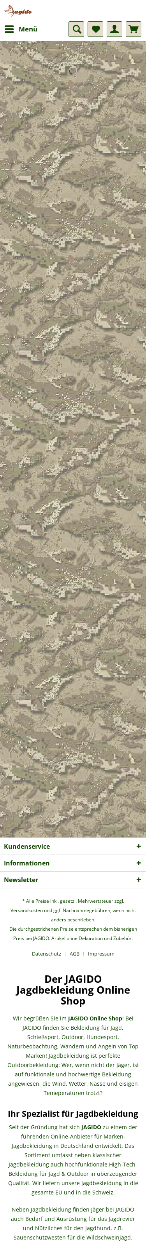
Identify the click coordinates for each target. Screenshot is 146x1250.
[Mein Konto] (114, 29)
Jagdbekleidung (69, 1055)
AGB (74, 953)
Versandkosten (27, 910)
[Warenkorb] (133, 29)
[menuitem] (20, 29)
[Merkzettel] (95, 29)
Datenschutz (46, 953)
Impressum (101, 953)
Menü (21, 28)
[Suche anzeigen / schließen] (76, 29)
